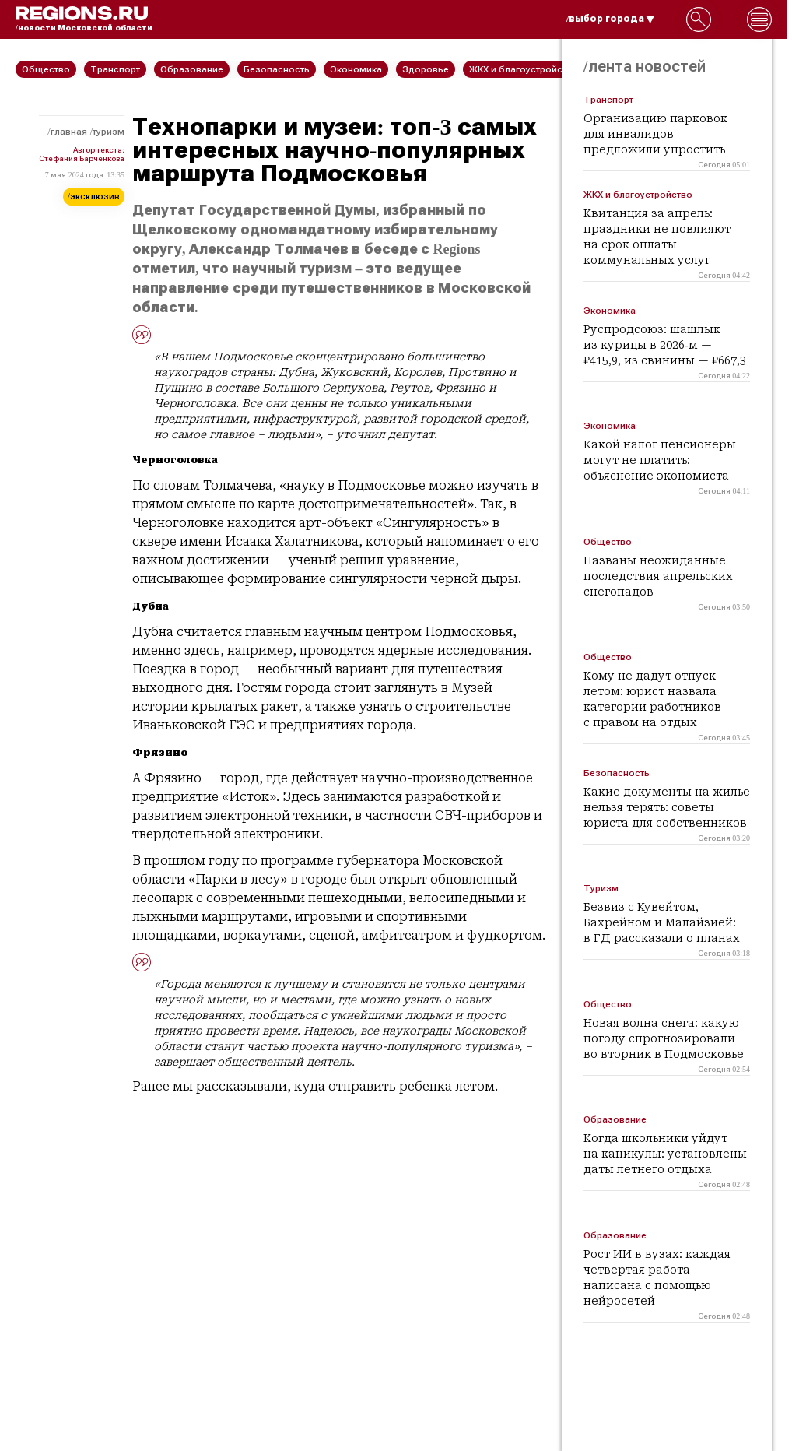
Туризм (108, 131)
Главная (69, 131)
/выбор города (610, 18)
